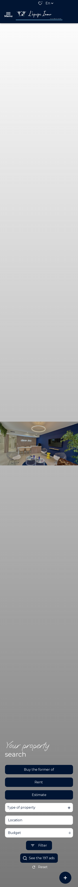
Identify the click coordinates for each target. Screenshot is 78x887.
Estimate (39, 795)
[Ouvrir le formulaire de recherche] (39, 846)
